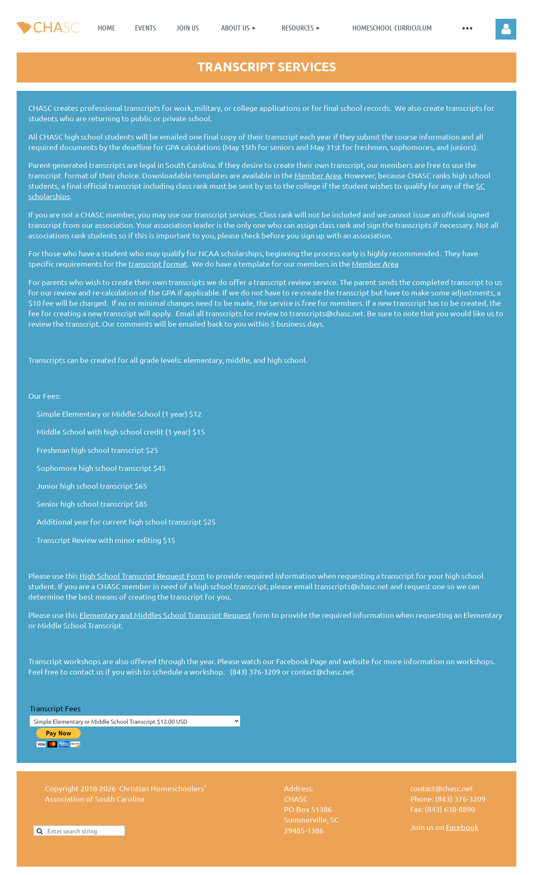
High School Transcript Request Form (142, 575)
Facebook (462, 826)
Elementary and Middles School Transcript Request (165, 614)
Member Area (317, 175)
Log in (506, 29)
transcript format (158, 263)
